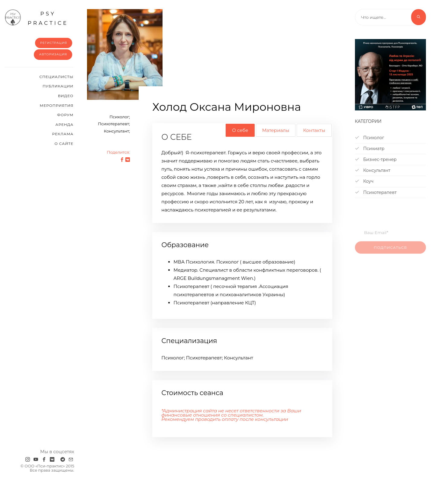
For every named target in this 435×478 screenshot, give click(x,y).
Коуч (364, 181)
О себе (240, 130)
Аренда (64, 124)
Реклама (62, 134)
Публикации (58, 86)
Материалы (275, 130)
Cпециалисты (56, 76)
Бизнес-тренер (376, 159)
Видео (65, 95)
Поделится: (118, 152)
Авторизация (53, 54)
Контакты (314, 130)
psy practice (36, 17)
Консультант (373, 170)
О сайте (63, 143)
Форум (65, 115)
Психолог (369, 137)
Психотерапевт (376, 192)
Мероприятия (56, 105)
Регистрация (53, 43)
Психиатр (370, 148)
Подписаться (390, 250)
